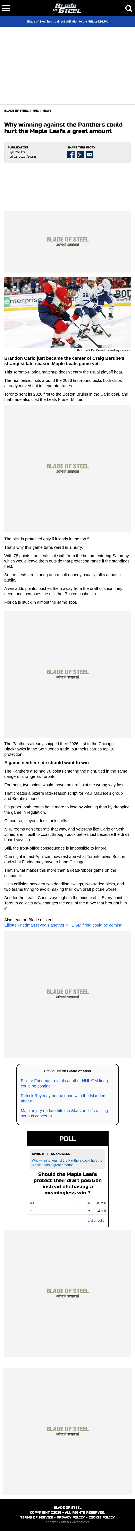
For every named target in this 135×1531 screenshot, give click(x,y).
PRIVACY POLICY (71, 1517)
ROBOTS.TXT (81, 1522)
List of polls (96, 1220)
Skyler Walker (16, 152)
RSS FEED (52, 1522)
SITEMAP (65, 1522)
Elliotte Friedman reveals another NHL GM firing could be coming (63, 925)
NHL (36, 110)
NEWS (47, 110)
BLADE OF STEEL (16, 110)
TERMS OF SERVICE (36, 1517)
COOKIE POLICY (102, 1517)
